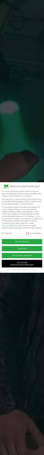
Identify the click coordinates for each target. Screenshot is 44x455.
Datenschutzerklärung (10, 225)
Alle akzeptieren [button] (22, 241)
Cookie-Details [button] (11, 270)
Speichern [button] (22, 248)
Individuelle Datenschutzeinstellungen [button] (22, 263)
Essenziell (7, 233)
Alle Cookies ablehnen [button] (22, 255)
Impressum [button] (33, 270)
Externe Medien (33, 233)
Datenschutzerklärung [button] (22, 270)
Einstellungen (17, 228)
